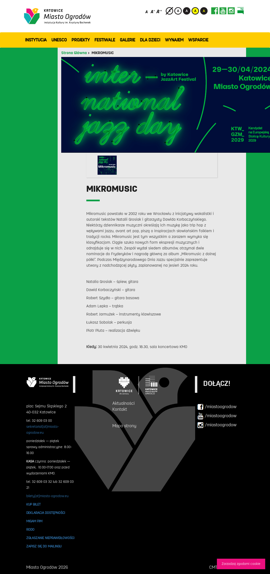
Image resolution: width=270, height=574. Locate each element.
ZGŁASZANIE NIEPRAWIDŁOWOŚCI (50, 538)
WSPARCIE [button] (198, 40)
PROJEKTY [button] (81, 40)
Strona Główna (74, 53)
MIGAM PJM (34, 521)
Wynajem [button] (174, 40)
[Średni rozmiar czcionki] (152, 11)
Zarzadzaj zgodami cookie (241, 563)
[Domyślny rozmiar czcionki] (147, 11)
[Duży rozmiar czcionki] (159, 11)
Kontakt (119, 409)
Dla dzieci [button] (150, 40)
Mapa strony (124, 426)
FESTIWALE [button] (104, 40)
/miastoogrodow (217, 407)
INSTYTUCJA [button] (36, 40)
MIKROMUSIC (103, 53)
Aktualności (123, 403)
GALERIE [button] (127, 40)
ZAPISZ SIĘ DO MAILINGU (43, 546)
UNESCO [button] (59, 40)
